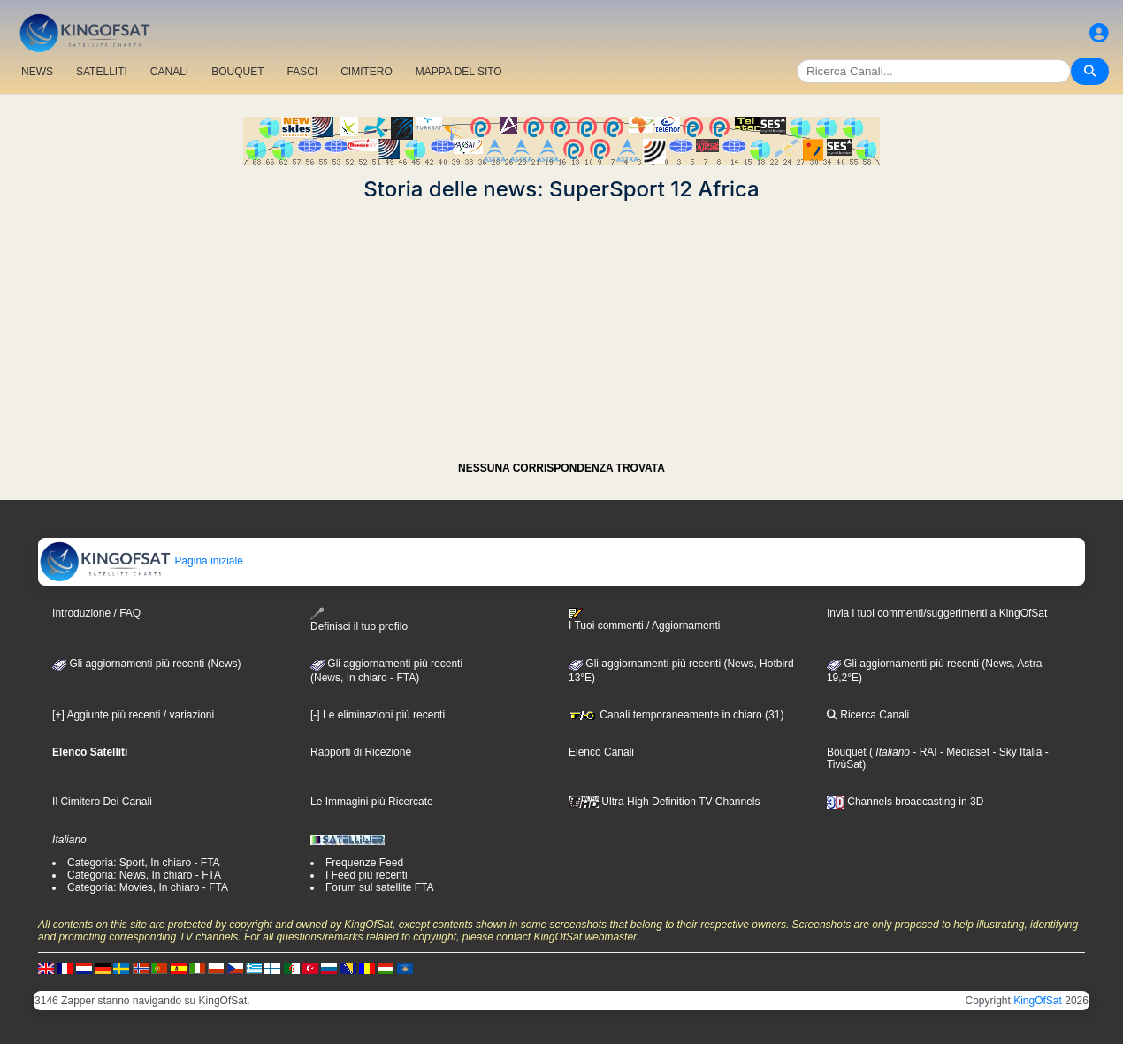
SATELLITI (101, 71)
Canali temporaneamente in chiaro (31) (676, 715)
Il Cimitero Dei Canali (102, 801)
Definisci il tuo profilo (359, 620)
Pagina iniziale (141, 561)
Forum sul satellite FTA (379, 887)
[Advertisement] (561, 325)
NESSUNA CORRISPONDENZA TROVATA (561, 468)
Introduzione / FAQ (96, 613)
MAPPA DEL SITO (459, 71)
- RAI (923, 752)
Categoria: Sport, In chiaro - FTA (143, 862)
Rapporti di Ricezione (360, 752)
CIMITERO (366, 71)
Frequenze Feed (364, 862)
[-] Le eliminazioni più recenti (377, 715)
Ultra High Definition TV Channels (664, 801)
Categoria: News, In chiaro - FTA (144, 875)
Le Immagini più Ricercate (371, 801)
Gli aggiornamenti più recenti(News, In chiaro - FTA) (386, 670)
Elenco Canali (601, 752)
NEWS (37, 71)
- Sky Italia (1015, 752)
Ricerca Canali (868, 715)
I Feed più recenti (366, 875)
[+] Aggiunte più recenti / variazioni (133, 715)
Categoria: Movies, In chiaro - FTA (147, 887)
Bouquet (847, 752)
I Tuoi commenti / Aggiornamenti (644, 619)
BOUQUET (237, 71)
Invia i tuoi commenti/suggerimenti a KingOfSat (937, 613)
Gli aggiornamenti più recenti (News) (146, 663)
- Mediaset (963, 752)
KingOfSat (1037, 1000)
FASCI (302, 71)
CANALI (169, 71)
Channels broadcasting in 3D (905, 801)
